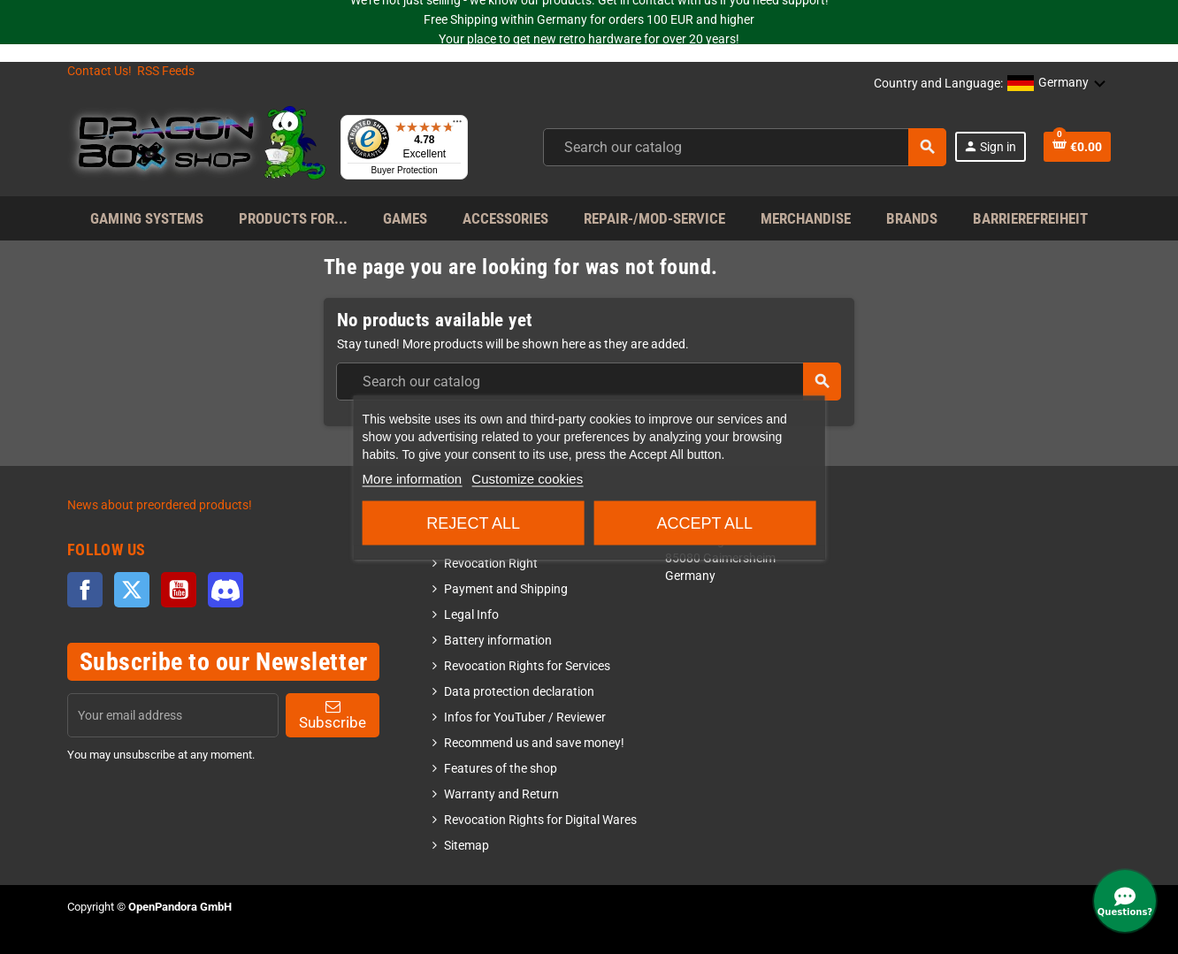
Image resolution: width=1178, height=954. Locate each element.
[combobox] (744, 147)
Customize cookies (527, 477)
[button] (1057, 84)
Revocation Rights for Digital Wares (540, 820)
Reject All (473, 522)
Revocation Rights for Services (527, 666)
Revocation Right (491, 563)
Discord (225, 589)
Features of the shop (500, 768)
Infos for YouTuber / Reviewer (525, 717)
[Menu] (457, 125)
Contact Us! (99, 71)
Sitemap (466, 845)
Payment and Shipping (506, 589)
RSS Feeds (166, 71)
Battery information (498, 640)
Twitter (131, 589)
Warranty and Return (501, 794)
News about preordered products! (159, 505)
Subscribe (332, 714)
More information (413, 477)
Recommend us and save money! (534, 743)
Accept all (704, 522)
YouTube (178, 589)
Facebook (85, 589)
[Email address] (173, 715)
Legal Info (471, 614)
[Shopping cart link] (1077, 147)
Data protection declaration (519, 691)
